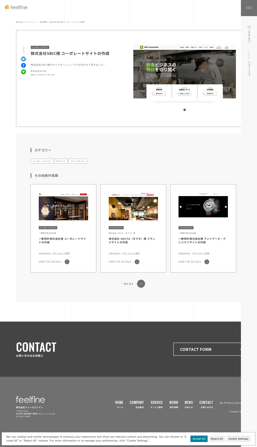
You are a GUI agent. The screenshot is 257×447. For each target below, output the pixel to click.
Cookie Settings (238, 438)
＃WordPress (45, 253)
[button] (151, 441)
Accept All (199, 438)
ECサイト (60, 161)
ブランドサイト (77, 161)
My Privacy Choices (232, 402)
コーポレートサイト (42, 161)
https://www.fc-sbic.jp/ (43, 75)
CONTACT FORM (212, 349)
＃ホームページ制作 (61, 253)
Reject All (217, 438)
